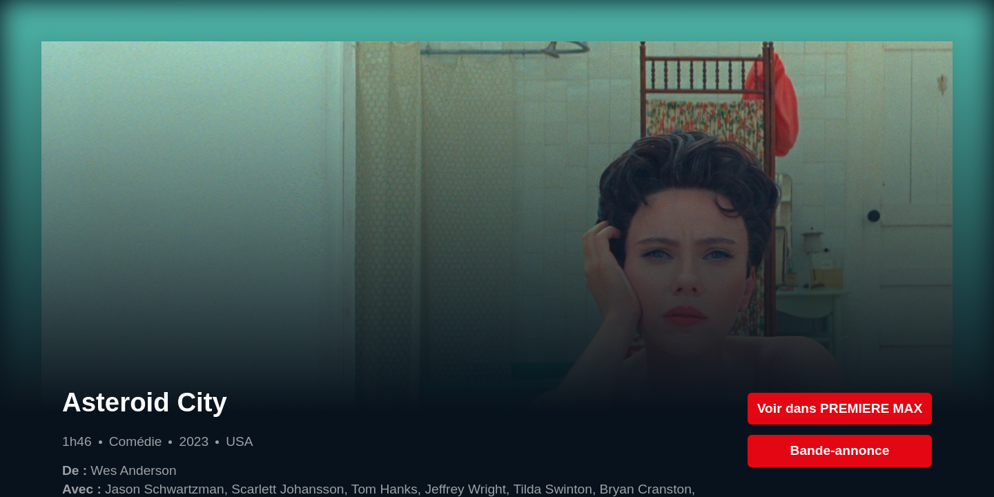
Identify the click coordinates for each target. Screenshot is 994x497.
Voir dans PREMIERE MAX (840, 408)
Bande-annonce (840, 450)
